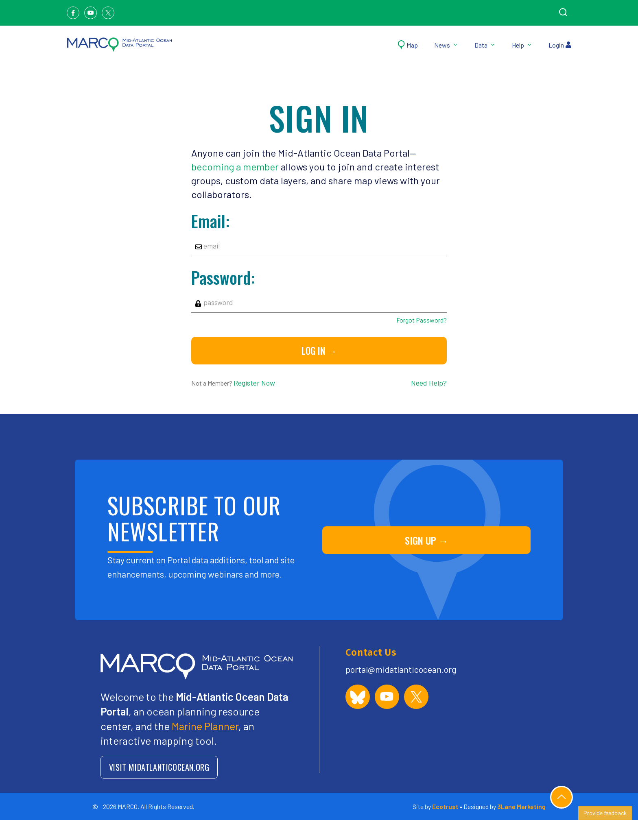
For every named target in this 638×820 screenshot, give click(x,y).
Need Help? (429, 382)
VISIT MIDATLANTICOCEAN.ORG (159, 767)
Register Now (254, 382)
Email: (210, 220)
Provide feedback (605, 812)
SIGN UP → (426, 540)
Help (522, 45)
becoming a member (235, 166)
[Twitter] (108, 13)
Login (559, 45)
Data (485, 45)
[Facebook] (73, 13)
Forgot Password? (421, 320)
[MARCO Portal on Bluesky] (357, 697)
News (446, 45)
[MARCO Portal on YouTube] (387, 697)
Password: (223, 277)
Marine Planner (205, 726)
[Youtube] (90, 13)
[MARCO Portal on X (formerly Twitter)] (416, 697)
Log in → (319, 351)
